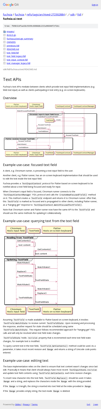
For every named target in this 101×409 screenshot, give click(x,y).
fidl (79, 14)
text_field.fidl (13, 52)
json (95, 404)
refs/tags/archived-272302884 (46, 14)
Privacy (26, 404)
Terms (34, 404)
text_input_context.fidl (17, 59)
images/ (10, 31)
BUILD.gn (11, 35)
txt (88, 404)
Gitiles (18, 404)
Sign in (95, 4)
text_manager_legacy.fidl (18, 63)
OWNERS (11, 42)
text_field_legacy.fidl (16, 56)
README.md (13, 49)
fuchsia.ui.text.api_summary (20, 38)
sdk (72, 14)
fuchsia (7, 14)
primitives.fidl (13, 45)
